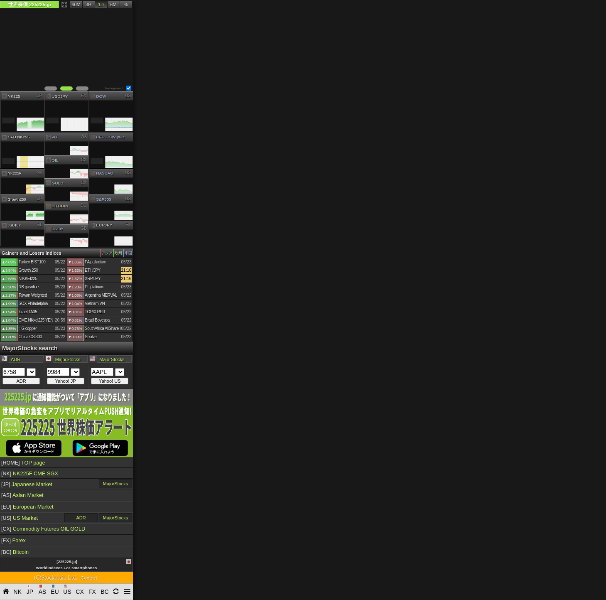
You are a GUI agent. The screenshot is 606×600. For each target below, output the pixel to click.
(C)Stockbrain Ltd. (55, 578)
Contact (89, 577)
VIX (84, 136)
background (114, 88)
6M (113, 4)
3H (88, 4)
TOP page (23, 463)
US (128, 95)
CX (84, 159)
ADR (81, 517)
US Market (19, 518)
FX (83, 95)
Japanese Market (26, 484)
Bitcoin (15, 552)
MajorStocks (115, 483)
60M (75, 4)
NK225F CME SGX (29, 473)
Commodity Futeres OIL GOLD (43, 529)
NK (39, 172)
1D (101, 4)
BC (84, 205)
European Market (27, 507)
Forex (13, 540)
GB (39, 224)
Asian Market (22, 495)
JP (39, 95)
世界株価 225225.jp (29, 4)
